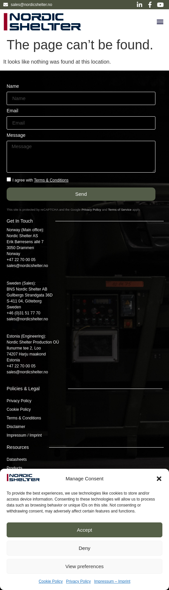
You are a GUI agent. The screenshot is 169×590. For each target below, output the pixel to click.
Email (12, 110)
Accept (84, 530)
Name (13, 86)
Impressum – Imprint (112, 581)
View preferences (84, 566)
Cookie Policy (51, 581)
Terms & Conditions (51, 180)
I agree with (40, 180)
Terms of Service (120, 209)
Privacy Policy (78, 581)
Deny (84, 548)
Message (16, 135)
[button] (159, 478)
